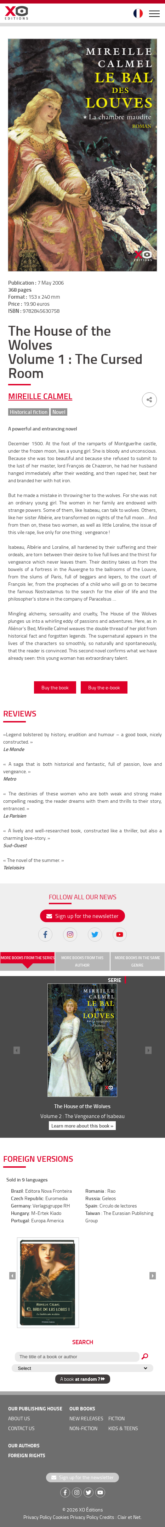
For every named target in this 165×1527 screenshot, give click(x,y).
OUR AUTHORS (24, 1445)
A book (82, 1379)
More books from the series (28, 958)
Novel (59, 412)
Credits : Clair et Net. (120, 1517)
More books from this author (82, 961)
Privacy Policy (37, 1517)
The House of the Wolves (82, 1106)
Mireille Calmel (40, 396)
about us (19, 1418)
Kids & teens (123, 1428)
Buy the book (55, 687)
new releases (86, 1418)
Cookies (61, 1517)
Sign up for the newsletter (82, 916)
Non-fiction (83, 1428)
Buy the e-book (104, 687)
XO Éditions (91, 1509)
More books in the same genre (137, 961)
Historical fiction (28, 412)
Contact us (21, 1428)
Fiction (116, 1418)
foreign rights (26, 1455)
